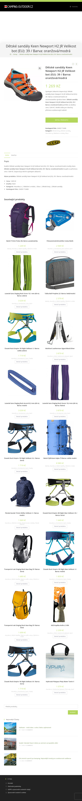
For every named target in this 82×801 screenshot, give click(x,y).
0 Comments (25, 728)
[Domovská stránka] (10, 54)
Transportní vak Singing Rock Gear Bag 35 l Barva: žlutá (22, 626)
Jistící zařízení (65, 249)
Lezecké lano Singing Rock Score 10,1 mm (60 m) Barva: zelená (22, 294)
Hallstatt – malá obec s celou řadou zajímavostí (32, 726)
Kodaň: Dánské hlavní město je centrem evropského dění (35, 739)
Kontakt (10, 775)
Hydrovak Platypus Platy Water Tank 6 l (60, 682)
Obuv (67, 133)
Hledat (73, 712)
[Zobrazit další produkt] (76, 64)
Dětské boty (56, 131)
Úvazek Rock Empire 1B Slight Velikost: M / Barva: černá (22, 683)
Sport (71, 249)
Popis (7, 155)
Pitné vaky (67, 689)
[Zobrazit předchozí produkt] (73, 64)
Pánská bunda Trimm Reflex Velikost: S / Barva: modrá (22, 514)
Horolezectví (57, 249)
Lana (27, 303)
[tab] (7, 155)
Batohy (9, 249)
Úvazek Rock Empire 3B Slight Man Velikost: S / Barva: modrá (60, 570)
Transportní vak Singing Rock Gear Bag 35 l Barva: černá (22, 570)
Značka (14, 155)
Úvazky (31, 358)
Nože (55, 356)
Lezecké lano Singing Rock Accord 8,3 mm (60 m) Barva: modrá (22, 404)
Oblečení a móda (58, 133)
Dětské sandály (65, 131)
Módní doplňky (22, 249)
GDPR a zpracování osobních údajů (19, 781)
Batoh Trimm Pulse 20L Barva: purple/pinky (22, 241)
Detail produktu (61, 120)
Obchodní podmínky (14, 778)
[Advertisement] (41, 27)
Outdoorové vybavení (63, 356)
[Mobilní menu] (73, 7)
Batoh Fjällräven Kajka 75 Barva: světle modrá (59, 458)
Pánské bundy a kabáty (28, 523)
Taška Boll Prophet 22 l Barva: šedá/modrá (60, 293)
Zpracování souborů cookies (17, 784)
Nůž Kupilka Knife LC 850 (60, 625)
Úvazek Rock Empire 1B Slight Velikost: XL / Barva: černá (22, 459)
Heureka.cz (49, 133)
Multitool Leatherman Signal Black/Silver (60, 348)
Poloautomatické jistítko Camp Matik (60, 241)
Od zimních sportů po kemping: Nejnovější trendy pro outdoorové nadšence (42, 751)
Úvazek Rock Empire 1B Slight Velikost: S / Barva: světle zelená (22, 349)
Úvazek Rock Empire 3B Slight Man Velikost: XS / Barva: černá (60, 514)
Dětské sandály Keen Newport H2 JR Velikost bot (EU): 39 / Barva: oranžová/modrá (45, 54)
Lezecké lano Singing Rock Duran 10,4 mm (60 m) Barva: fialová (60, 404)
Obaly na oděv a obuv (26, 579)
